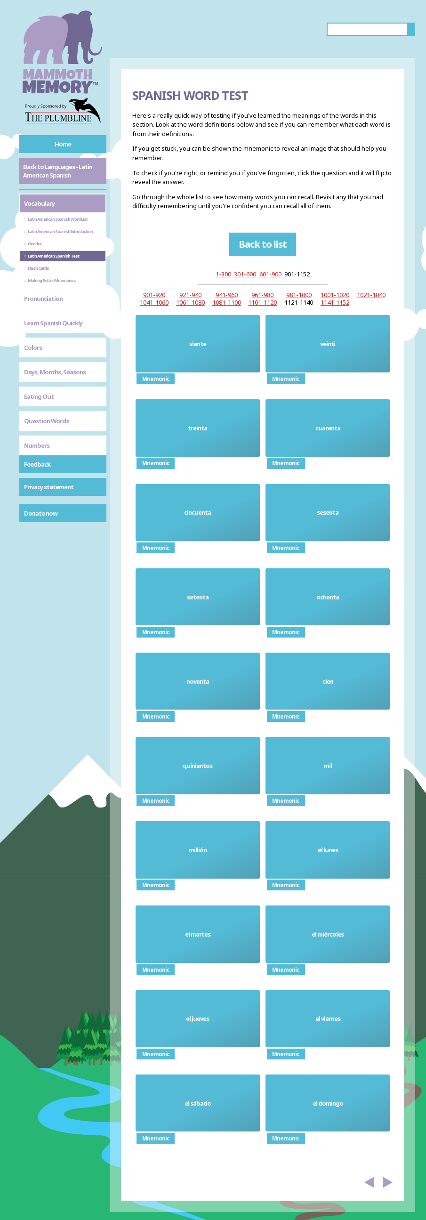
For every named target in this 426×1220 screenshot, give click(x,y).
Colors (33, 347)
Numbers (36, 445)
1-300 (223, 274)
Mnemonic (155, 378)
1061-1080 (190, 302)
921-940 (190, 295)
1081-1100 (226, 302)
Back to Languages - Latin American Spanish (57, 170)
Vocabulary (39, 203)
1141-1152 (335, 302)
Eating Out (39, 396)
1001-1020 (335, 295)
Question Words (46, 421)
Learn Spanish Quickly (53, 323)
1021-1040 (371, 295)
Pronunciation (43, 298)
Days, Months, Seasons (55, 372)
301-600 (245, 274)
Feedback (37, 464)
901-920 (154, 295)
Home (63, 144)
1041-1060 (154, 302)
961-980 (262, 295)
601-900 (270, 274)
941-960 (227, 295)
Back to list (263, 244)
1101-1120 (262, 302)
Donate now (40, 513)
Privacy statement (48, 487)
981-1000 (299, 295)
